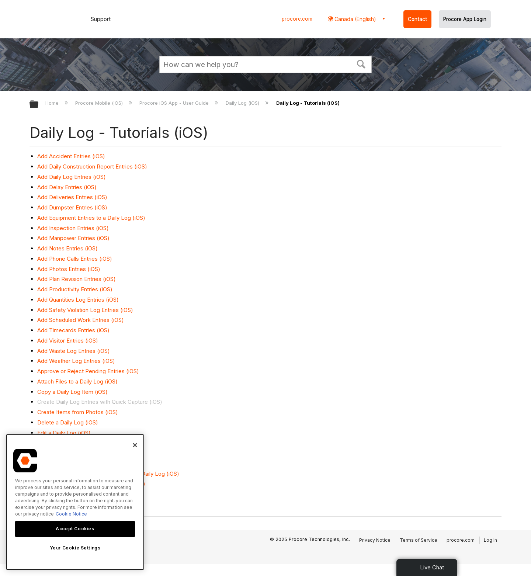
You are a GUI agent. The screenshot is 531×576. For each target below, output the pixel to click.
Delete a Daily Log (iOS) (67, 422)
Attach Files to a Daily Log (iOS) (77, 381)
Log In (490, 540)
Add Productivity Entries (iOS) (74, 289)
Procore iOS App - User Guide (174, 103)
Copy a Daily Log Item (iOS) (72, 391)
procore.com (297, 19)
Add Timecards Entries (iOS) (73, 330)
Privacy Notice (375, 540)
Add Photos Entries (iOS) (68, 269)
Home (52, 103)
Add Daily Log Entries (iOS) (71, 176)
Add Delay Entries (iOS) (67, 187)
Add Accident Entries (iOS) (71, 156)
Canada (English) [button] (354, 19)
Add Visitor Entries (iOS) (67, 340)
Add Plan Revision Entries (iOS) (76, 278)
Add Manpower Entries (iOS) (73, 238)
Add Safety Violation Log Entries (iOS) (85, 309)
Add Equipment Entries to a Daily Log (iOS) (91, 217)
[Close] (135, 445)
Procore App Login (464, 19)
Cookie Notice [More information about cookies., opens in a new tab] (71, 514)
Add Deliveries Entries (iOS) (72, 197)
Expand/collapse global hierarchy (38, 104)
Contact (417, 19)
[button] (361, 63)
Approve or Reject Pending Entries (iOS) (88, 371)
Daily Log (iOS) (243, 103)
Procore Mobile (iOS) (99, 103)
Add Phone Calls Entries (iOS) (74, 258)
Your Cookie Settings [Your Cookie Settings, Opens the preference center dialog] (75, 548)
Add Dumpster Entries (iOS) (72, 207)
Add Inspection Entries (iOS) (73, 228)
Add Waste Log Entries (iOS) (73, 350)
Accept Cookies (75, 528)
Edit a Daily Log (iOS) (64, 432)
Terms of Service (418, 540)
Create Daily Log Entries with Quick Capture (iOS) (99, 401)
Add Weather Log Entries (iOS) (76, 360)
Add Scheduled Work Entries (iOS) (80, 319)
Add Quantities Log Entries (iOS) (78, 299)
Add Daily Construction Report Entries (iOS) (92, 166)
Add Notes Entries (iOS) (67, 248)
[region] (75, 502)
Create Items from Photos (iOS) (77, 412)
